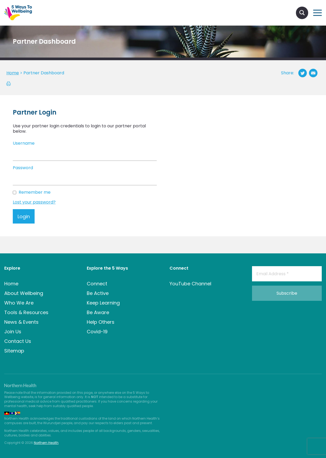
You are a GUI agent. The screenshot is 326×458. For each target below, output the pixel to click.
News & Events (21, 322)
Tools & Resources (26, 312)
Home (11, 283)
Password (23, 168)
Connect (97, 283)
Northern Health (46, 442)
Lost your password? (34, 202)
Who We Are (19, 302)
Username (24, 143)
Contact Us (17, 341)
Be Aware (98, 312)
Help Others (100, 322)
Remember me (35, 192)
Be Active (98, 293)
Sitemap (14, 350)
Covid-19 (97, 331)
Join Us (12, 331)
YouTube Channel (190, 283)
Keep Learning (103, 302)
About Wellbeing (23, 293)
